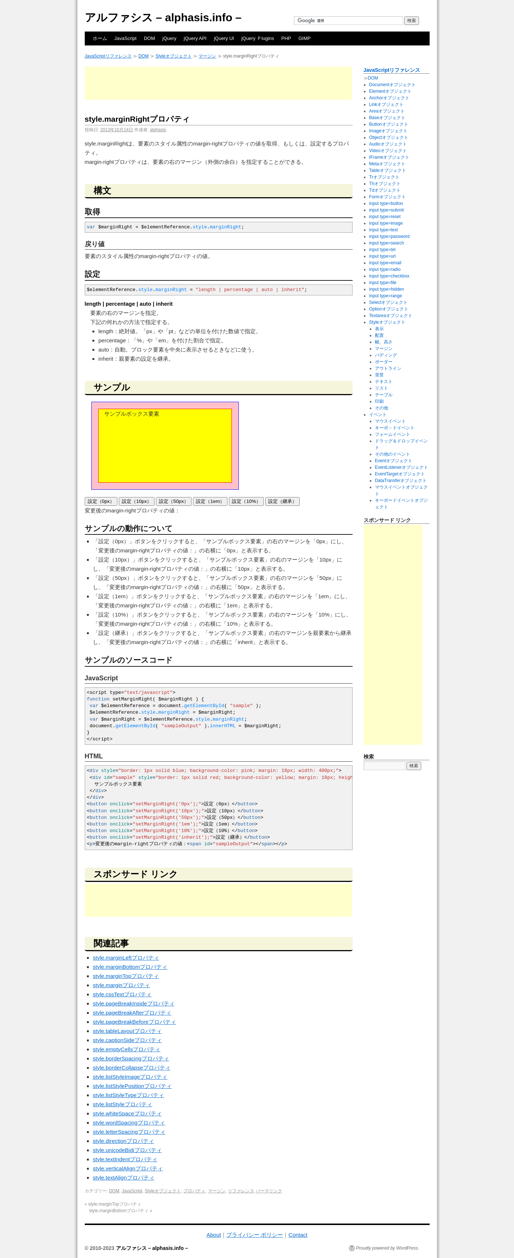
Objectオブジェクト (388, 137)
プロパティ (194, 1190)
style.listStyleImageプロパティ (130, 1077)
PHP (286, 38)
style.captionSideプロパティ (127, 1040)
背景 (379, 375)
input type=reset (385, 216)
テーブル (384, 394)
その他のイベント (392, 454)
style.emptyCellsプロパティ (126, 1049)
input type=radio (385, 269)
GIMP (305, 38)
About (214, 1235)
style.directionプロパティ (123, 1141)
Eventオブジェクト (394, 460)
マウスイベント (390, 421)
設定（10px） (137, 501)
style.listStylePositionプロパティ (132, 1086)
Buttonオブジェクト (388, 124)
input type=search (386, 243)
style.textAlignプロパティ (123, 1177)
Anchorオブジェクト (389, 97)
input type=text (383, 229)
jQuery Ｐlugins (257, 38)
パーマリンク (269, 1190)
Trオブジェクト (384, 177)
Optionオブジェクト (388, 309)
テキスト (384, 381)
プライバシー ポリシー (254, 1235)
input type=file (382, 282)
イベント (378, 414)
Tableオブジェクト (387, 170)
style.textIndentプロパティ (125, 1159)
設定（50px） (174, 501)
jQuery (169, 38)
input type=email (385, 262)
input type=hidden (386, 289)
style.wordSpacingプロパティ (129, 1122)
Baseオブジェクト (387, 117)
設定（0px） (101, 501)
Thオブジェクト (385, 183)
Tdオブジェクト (385, 190)
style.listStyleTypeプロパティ (128, 1095)
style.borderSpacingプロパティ (131, 1058)
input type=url (382, 256)
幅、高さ (384, 342)
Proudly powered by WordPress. (387, 1248)
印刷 (379, 401)
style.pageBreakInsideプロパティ (134, 1003)
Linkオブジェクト (386, 104)
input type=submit (386, 210)
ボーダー (384, 361)
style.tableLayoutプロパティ (127, 1031)
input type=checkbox (389, 276)
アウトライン (388, 368)
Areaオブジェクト (387, 111)
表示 (379, 328)
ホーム (100, 38)
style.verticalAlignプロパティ (128, 1168)
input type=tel (382, 249)
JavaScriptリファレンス (108, 56)
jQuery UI (224, 38)
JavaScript (125, 38)
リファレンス (241, 1190)
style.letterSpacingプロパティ (129, 1132)
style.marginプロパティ (121, 985)
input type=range (385, 295)
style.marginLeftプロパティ (126, 957)
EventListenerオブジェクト (401, 467)
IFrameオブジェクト (389, 157)
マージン (207, 56)
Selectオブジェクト (388, 302)
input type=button (386, 203)
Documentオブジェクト (392, 84)
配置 (379, 335)
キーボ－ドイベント (395, 427)
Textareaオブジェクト (390, 315)
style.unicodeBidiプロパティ (127, 1150)
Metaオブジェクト (387, 163)
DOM (149, 38)
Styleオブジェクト (174, 56)
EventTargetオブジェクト (400, 474)
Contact (297, 1235)
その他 (381, 408)
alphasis (158, 129)
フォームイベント (392, 434)
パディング (386, 355)
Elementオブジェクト (390, 91)
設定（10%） (246, 501)
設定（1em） (210, 501)
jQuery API (195, 38)
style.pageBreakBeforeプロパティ (134, 1022)
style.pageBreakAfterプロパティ (132, 1012)
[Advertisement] (218, 83)
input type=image (386, 223)
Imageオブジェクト (388, 130)
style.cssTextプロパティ (122, 994)
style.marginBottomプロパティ (130, 967)
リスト (381, 388)
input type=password (389, 236)
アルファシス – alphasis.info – (163, 17)
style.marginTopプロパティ (126, 976)
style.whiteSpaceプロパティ (127, 1113)
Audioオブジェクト (388, 144)
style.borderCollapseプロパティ (132, 1067)
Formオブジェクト (387, 196)
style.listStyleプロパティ (122, 1104)
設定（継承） (282, 501)
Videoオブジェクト (388, 150)
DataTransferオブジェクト (401, 480)
